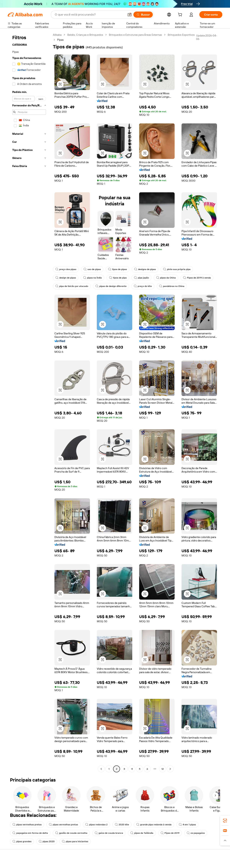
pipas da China (166, 277)
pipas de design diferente (111, 286)
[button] (129, 14)
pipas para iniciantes (75, 841)
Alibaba (57, 34)
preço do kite (143, 286)
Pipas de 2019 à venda (197, 277)
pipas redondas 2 (96, 824)
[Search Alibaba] (89, 14)
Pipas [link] (60, 39)
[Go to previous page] (101, 768)
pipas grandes (21, 841)
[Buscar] (143, 15)
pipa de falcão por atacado (71, 286)
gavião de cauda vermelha (71, 833)
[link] (225, 821)
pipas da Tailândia (141, 833)
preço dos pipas (65, 269)
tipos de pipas (117, 269)
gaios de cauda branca (109, 833)
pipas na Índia (92, 277)
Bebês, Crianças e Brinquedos (85, 34)
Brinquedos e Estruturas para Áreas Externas (135, 34)
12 (162, 769)
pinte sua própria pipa (177, 269)
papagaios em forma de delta (30, 833)
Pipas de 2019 (170, 833)
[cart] (181, 15)
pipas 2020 (47, 841)
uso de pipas (92, 269)
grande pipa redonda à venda (154, 824)
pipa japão (141, 277)
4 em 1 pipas (187, 824)
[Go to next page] (170, 768)
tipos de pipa (118, 277)
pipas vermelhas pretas (27, 824)
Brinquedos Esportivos (181, 34)
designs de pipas (145, 269)
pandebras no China (171, 286)
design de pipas (65, 277)
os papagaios (196, 833)
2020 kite (122, 824)
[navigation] (29, 402)
